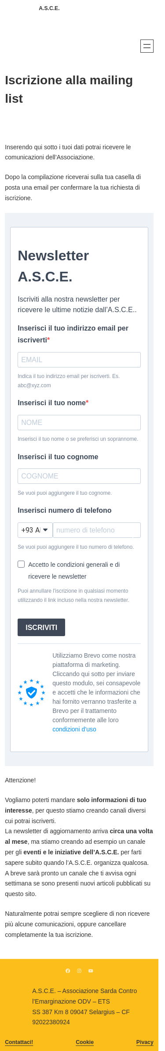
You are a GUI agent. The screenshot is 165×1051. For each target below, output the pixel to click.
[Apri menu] (147, 46)
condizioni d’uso (74, 729)
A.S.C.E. (49, 8)
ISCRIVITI (41, 627)
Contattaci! (19, 1042)
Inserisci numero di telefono (64, 510)
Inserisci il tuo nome (52, 403)
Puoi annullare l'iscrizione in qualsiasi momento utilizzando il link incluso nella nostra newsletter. (73, 595)
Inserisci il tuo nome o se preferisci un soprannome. (78, 439)
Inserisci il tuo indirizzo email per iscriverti (73, 334)
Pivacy (145, 1042)
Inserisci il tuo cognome (58, 457)
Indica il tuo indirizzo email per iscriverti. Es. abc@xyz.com (69, 380)
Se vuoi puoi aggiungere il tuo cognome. (65, 493)
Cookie (85, 1042)
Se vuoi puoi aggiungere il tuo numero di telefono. (76, 547)
